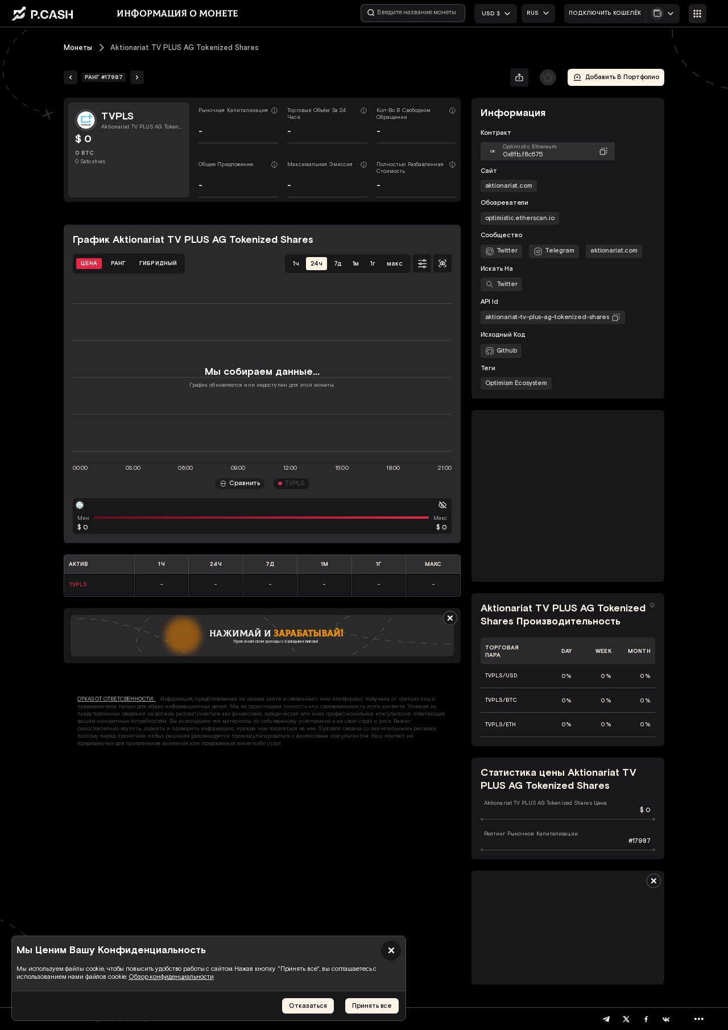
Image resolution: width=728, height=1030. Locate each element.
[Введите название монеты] (413, 13)
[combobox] (538, 13)
